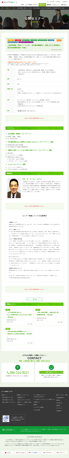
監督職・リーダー (26, 40)
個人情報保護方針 (60, 397)
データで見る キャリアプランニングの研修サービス (44, 399)
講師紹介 (35, 404)
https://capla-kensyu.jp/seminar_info (19, 277)
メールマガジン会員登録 (38, 407)
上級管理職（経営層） (42, 40)
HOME (22, 4)
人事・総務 (51, 40)
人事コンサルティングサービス (24, 399)
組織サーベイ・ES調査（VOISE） (25, 402)
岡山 (11, 40)
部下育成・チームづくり (12, 42)
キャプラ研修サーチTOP (7, 391)
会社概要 (64, 1)
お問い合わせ (63, 4)
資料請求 (58, 1)
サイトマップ (59, 408)
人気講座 (18, 40)
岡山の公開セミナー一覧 (7, 397)
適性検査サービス (21, 404)
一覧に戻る (34, 299)
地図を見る (20, 103)
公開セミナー (42, 4)
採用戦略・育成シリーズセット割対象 (26, 42)
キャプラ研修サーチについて (32, 4)
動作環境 (58, 400)
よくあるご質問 (51, 1)
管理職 (34, 40)
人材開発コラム (36, 402)
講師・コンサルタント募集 (61, 395)
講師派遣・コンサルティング (53, 4)
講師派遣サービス (21, 397)
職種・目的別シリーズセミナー (8, 402)
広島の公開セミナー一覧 (7, 399)
